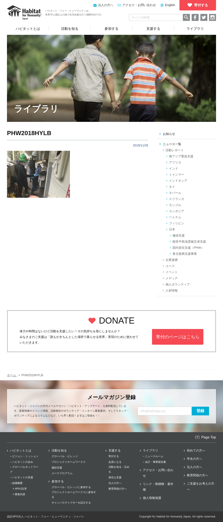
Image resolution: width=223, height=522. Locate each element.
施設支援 (57, 467)
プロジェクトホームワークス (69, 461)
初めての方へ (196, 450)
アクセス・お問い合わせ (139, 5)
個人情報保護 (152, 498)
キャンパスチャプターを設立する (71, 502)
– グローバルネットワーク (24, 469)
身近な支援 (115, 477)
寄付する (113, 456)
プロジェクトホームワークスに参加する (74, 495)
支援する (114, 450)
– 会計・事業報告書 (154, 461)
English (170, 5)
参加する (58, 481)
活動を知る (59, 450)
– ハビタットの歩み (21, 461)
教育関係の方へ (117, 488)
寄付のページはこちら (177, 336)
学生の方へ (194, 458)
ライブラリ (150, 450)
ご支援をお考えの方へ (200, 486)
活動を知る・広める (118, 469)
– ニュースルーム (153, 456)
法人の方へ (115, 483)
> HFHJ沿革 (20, 488)
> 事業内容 (19, 494)
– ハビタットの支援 (21, 477)
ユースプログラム (62, 473)
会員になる (115, 461)
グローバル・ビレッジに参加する (71, 487)
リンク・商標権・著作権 (158, 486)
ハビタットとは (20, 450)
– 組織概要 (16, 483)
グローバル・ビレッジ (65, 456)
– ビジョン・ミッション (24, 456)
